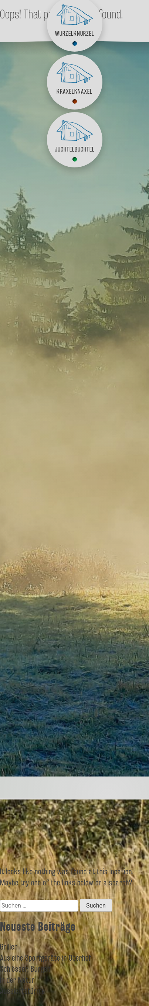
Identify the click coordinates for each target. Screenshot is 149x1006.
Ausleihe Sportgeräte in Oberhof (46, 957)
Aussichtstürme (22, 990)
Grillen (9, 946)
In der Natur (17, 979)
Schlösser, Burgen (25, 968)
